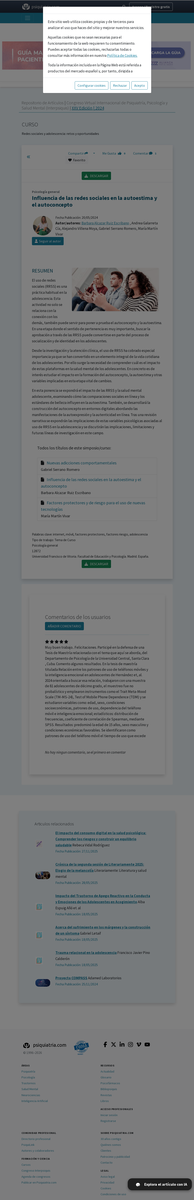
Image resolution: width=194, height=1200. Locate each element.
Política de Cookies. (122, 55)
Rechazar (120, 85)
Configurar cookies (92, 85)
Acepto (139, 85)
